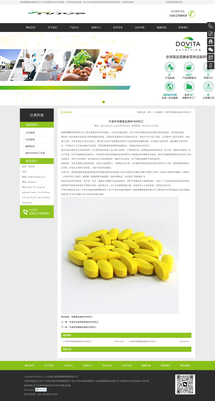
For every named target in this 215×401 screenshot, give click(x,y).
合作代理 (139, 27)
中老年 (55, 394)
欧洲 (49, 394)
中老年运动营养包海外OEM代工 (84, 322)
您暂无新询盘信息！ (175, 2)
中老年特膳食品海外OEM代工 (177, 112)
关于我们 (52, 27)
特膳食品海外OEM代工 (81, 317)
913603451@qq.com (36, 177)
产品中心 (74, 27)
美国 (44, 394)
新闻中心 (96, 27)
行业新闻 (30, 139)
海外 (40, 394)
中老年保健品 (58, 2)
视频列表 (161, 27)
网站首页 (30, 27)
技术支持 (118, 27)
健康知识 (30, 146)
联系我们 (183, 27)
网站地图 (185, 365)
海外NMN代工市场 (35, 153)
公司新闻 (30, 132)
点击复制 (50, 377)
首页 (149, 112)
